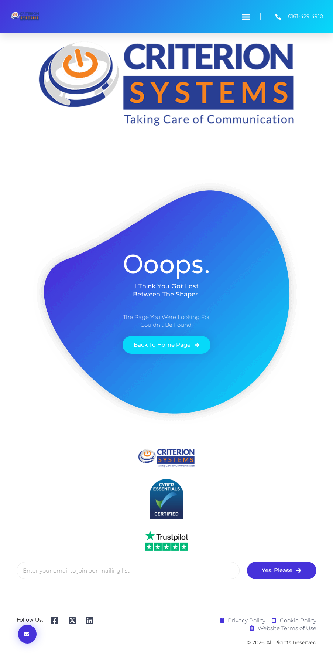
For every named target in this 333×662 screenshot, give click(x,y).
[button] (246, 17)
